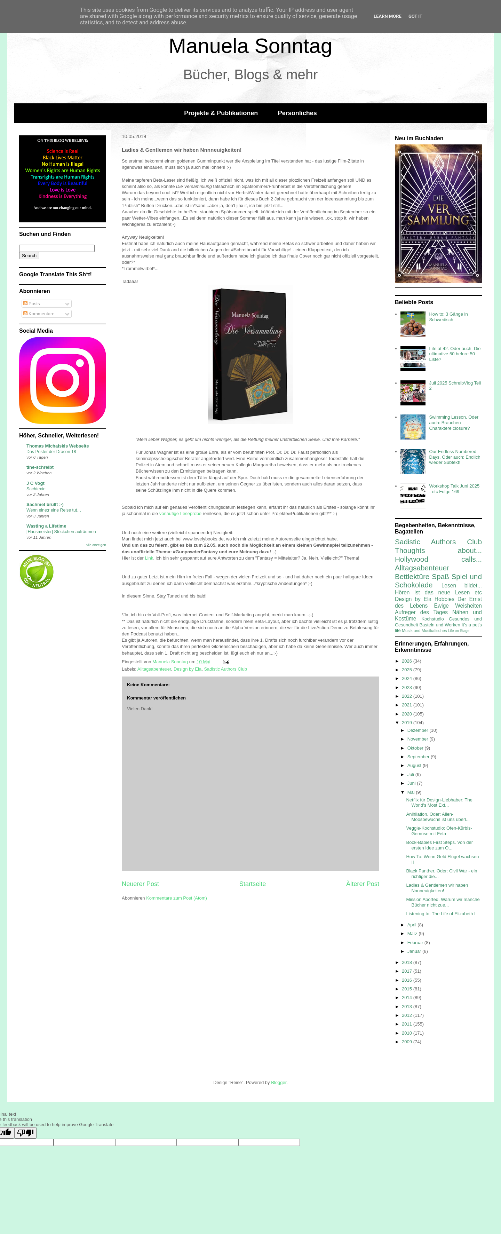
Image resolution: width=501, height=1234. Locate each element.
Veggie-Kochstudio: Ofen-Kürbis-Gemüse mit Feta (439, 830)
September (419, 756)
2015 (407, 988)
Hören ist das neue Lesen (432, 592)
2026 (407, 661)
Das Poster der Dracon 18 (51, 451)
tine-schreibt (40, 467)
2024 (407, 678)
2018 (407, 962)
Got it (415, 16)
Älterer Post (362, 883)
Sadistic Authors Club (225, 669)
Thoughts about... (438, 550)
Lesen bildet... (462, 585)
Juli (411, 774)
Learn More (387, 16)
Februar (415, 942)
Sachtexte (36, 489)
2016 (407, 980)
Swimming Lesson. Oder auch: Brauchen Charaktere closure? (453, 422)
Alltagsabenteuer (154, 669)
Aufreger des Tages (421, 612)
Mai (411, 792)
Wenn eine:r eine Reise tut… (53, 510)
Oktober (416, 748)
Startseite (252, 883)
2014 (407, 997)
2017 (407, 971)
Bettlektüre (412, 576)
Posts (31, 303)
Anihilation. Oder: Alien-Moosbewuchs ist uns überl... (438, 817)
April (412, 924)
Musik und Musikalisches (424, 630)
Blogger (278, 1082)
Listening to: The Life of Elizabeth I (440, 913)
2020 (407, 714)
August (415, 765)
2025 (407, 669)
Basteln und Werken (439, 624)
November (418, 739)
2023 (407, 687)
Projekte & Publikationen (221, 113)
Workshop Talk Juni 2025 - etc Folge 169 (454, 488)
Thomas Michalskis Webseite (57, 446)
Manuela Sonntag (250, 45)
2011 (407, 1024)
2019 (407, 722)
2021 (407, 704)
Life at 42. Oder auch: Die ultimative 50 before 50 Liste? (454, 354)
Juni (412, 783)
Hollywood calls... (438, 559)
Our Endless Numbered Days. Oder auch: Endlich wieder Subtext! (454, 457)
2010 (407, 1033)
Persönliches (297, 113)
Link (149, 558)
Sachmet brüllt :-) (45, 504)
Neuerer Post (140, 883)
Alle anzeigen (96, 545)
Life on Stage (458, 631)
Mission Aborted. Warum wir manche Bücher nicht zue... (442, 902)
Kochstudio (432, 619)
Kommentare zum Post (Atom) (176, 898)
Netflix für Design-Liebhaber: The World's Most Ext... (439, 802)
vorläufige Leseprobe (180, 513)
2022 (407, 696)
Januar (414, 951)
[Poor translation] (25, 1133)
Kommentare (39, 313)
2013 (407, 1006)
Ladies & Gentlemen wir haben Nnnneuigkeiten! (437, 888)
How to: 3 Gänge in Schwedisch (448, 316)
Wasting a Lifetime (46, 526)
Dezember (418, 730)
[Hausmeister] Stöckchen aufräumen (61, 531)
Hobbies (444, 599)
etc (478, 592)
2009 (407, 1041)
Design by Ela (187, 669)
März (413, 933)
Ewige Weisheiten (458, 606)
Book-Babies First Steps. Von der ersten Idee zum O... (439, 845)
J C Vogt (35, 483)
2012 (407, 1015)
